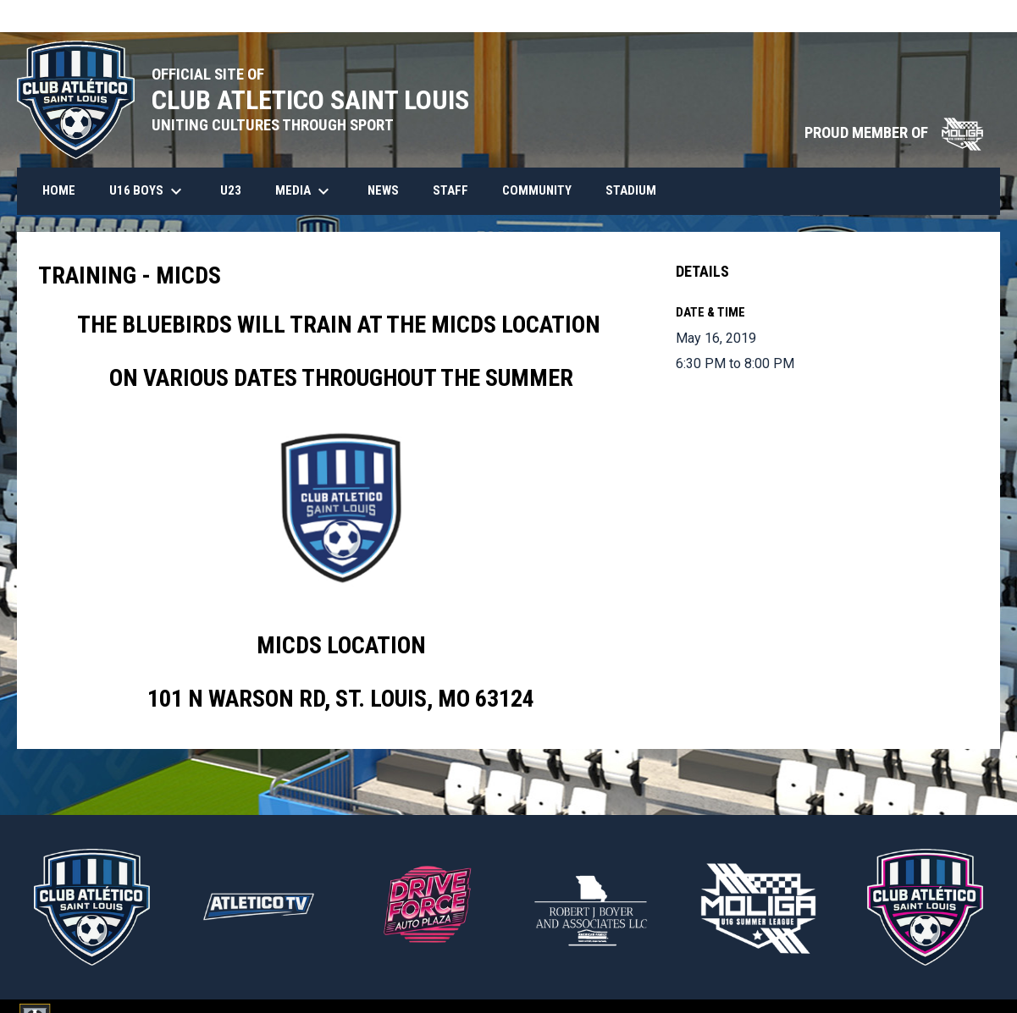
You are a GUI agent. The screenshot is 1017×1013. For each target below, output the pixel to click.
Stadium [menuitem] (630, 190)
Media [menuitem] (304, 191)
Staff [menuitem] (450, 190)
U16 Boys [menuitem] (147, 191)
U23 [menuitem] (230, 190)
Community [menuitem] (537, 190)
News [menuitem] (383, 190)
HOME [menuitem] (58, 190)
